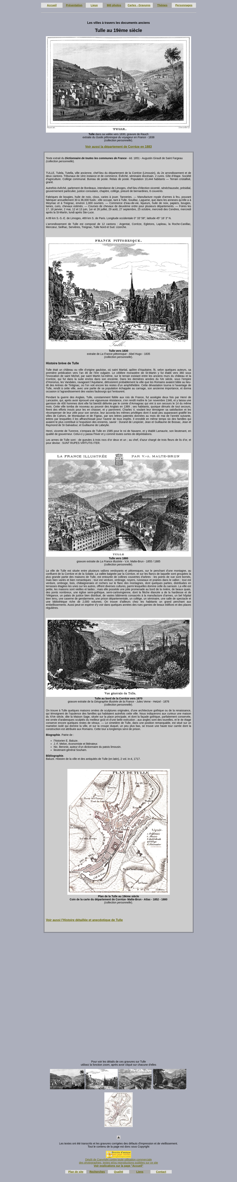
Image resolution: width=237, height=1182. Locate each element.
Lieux (94, 5)
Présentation (74, 5)
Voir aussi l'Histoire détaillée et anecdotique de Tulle (84, 920)
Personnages (183, 5)
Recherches (97, 1171)
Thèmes (162, 5)
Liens (139, 1171)
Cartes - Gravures (139, 5)
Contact (161, 1171)
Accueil (52, 5)
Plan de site (75, 1171)
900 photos (114, 5)
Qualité (118, 1171)
